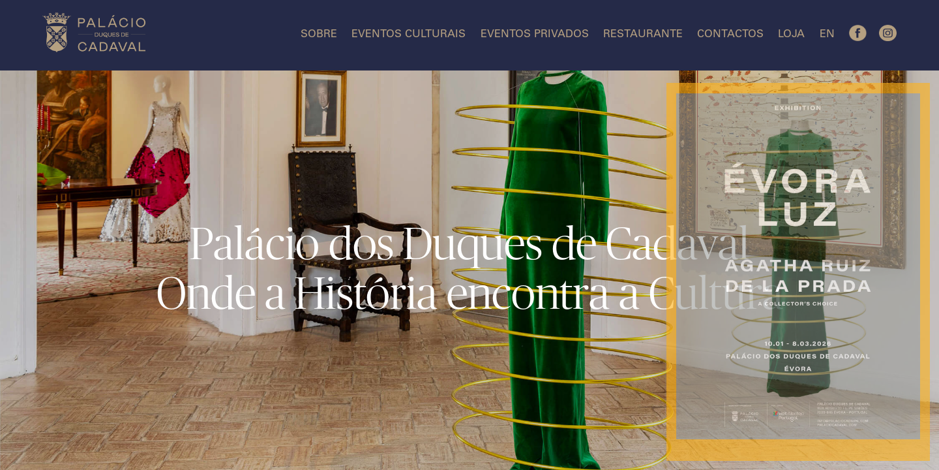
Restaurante (643, 34)
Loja (791, 34)
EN (827, 34)
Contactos (730, 34)
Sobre (319, 34)
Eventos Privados (535, 34)
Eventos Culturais (408, 34)
